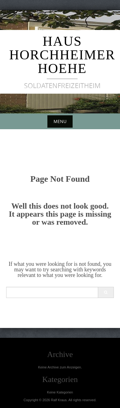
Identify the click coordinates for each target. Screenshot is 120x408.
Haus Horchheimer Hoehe (62, 55)
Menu (60, 121)
